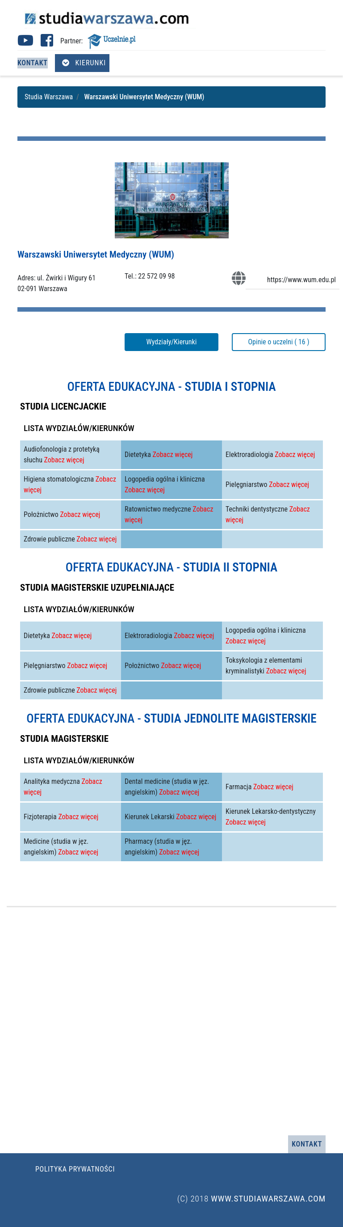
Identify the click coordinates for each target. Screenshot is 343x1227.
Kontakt (32, 63)
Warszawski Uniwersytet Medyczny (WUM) (95, 254)
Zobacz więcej (64, 460)
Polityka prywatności (75, 1169)
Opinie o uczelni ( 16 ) (278, 342)
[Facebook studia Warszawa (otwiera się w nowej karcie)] (47, 43)
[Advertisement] (171, 1021)
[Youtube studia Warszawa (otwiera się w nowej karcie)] (25, 43)
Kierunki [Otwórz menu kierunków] (84, 63)
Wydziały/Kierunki (171, 342)
